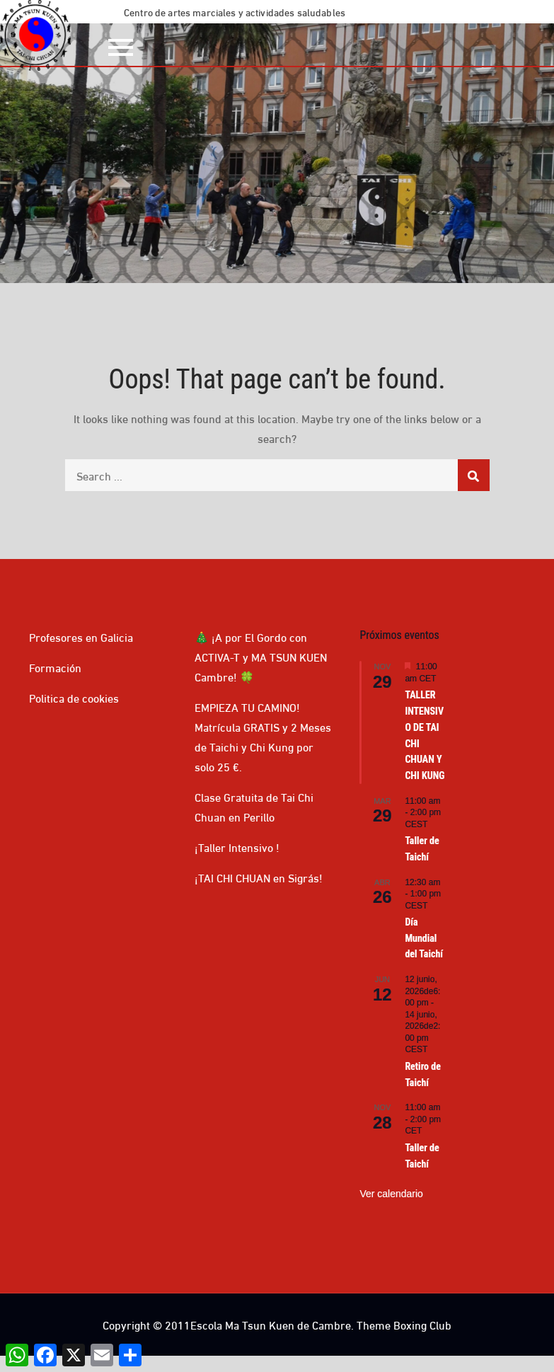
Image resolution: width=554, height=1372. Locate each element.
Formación (55, 667)
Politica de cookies (74, 697)
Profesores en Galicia (81, 636)
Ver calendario (391, 1193)
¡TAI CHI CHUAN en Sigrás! (259, 877)
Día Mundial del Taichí (424, 937)
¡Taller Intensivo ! (237, 846)
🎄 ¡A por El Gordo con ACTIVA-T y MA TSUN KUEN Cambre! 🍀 (261, 656)
